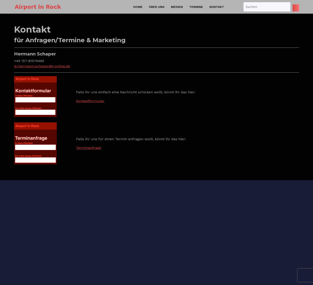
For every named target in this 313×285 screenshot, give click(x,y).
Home (138, 7)
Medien (177, 7)
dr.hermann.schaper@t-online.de (42, 66)
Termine (196, 7)
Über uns (157, 7)
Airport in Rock (38, 6)
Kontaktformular (90, 101)
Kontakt (216, 7)
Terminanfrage (88, 148)
